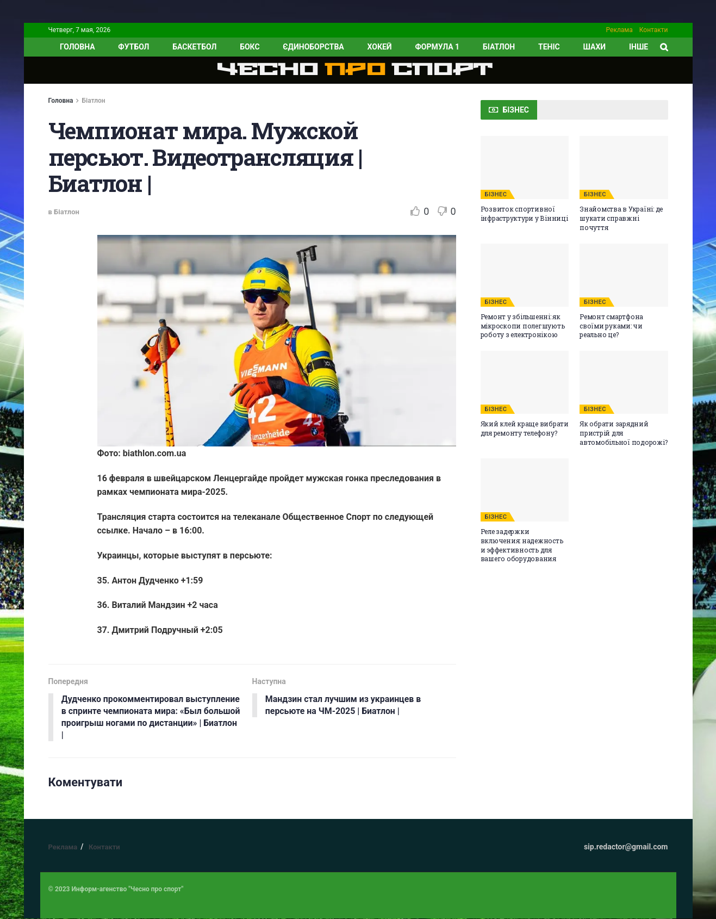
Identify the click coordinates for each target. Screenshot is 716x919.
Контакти (653, 30)
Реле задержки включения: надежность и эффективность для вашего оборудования (522, 545)
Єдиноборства (313, 46)
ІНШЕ (638, 46)
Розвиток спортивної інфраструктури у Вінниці (524, 213)
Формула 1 (437, 46)
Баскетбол (194, 46)
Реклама (619, 30)
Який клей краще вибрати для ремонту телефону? (525, 428)
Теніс (549, 46)
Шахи (594, 46)
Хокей (380, 46)
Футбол (133, 46)
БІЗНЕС (496, 194)
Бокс (249, 46)
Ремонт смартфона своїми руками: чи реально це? (611, 325)
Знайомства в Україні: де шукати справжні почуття (621, 218)
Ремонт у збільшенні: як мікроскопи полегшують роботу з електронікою (523, 325)
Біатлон (499, 46)
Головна (60, 100)
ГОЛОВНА (77, 46)
